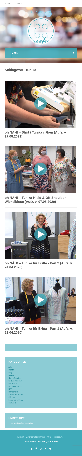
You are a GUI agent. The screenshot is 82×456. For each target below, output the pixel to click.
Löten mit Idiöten (15, 400)
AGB (49, 437)
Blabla (11, 370)
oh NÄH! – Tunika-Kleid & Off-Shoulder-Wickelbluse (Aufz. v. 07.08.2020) (36, 200)
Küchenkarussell (15, 394)
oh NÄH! (12, 403)
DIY (10, 389)
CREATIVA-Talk (15, 381)
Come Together (15, 378)
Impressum (58, 437)
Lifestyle (11, 397)
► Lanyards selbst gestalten (20, 423)
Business (12, 375)
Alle (10, 367)
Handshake (13, 392)
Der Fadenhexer (15, 386)
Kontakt (8, 3)
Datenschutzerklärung (35, 437)
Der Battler (13, 383)
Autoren (18, 3)
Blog (10, 372)
